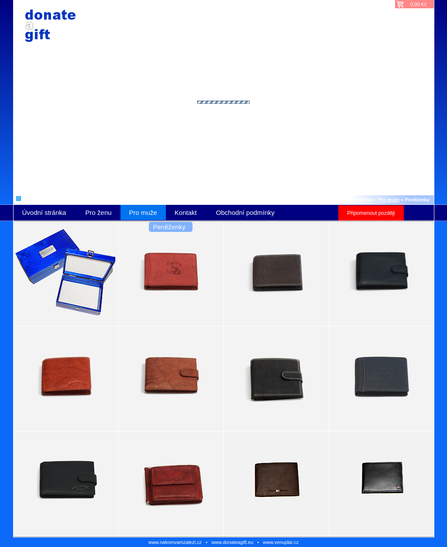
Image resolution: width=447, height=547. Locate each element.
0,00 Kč (418, 4)
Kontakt (186, 212)
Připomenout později (371, 213)
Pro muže (389, 199)
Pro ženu (99, 212)
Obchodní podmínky (245, 212)
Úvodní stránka (355, 199)
